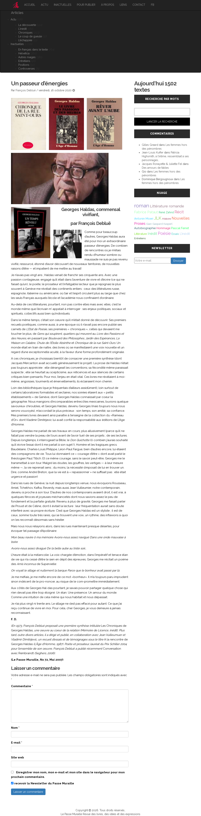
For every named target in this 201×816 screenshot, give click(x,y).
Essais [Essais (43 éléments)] (175, 233)
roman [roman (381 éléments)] (141, 206)
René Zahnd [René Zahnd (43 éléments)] (166, 212)
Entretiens (24, 61)
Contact (138, 4)
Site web (17, 757)
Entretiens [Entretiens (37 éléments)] (140, 238)
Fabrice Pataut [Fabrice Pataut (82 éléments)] (146, 212)
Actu (44, 4)
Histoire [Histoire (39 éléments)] (166, 218)
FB (152, 4)
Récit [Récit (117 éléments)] (179, 212)
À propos (107, 4)
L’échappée (25, 40)
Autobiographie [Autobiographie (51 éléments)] (145, 228)
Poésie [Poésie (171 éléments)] (164, 233)
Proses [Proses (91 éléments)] (139, 223)
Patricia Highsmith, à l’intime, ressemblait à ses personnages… (165, 156)
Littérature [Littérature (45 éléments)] (140, 233)
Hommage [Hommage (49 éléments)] (163, 228)
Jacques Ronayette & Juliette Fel (162, 163)
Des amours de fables (155, 167)
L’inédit (22, 28)
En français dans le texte (33, 49)
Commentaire (22, 686)
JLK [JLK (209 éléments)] (157, 218)
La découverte (27, 24)
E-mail (16, 742)
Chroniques (25, 32)
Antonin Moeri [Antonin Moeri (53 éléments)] (143, 218)
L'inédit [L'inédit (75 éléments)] (185, 234)
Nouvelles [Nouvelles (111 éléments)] (181, 218)
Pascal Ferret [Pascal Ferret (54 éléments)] (180, 228)
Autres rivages (27, 57)
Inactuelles (62, 4)
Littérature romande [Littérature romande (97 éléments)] (167, 206)
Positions (23, 64)
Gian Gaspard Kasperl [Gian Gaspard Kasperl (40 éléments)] (159, 223)
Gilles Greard (150, 144)
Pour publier (86, 4)
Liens (123, 4)
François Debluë (26, 90)
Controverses (26, 68)
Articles (17, 13)
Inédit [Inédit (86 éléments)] (152, 234)
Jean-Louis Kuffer (152, 152)
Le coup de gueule (30, 36)
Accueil (29, 4)
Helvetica (24, 53)
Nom (15, 727)
